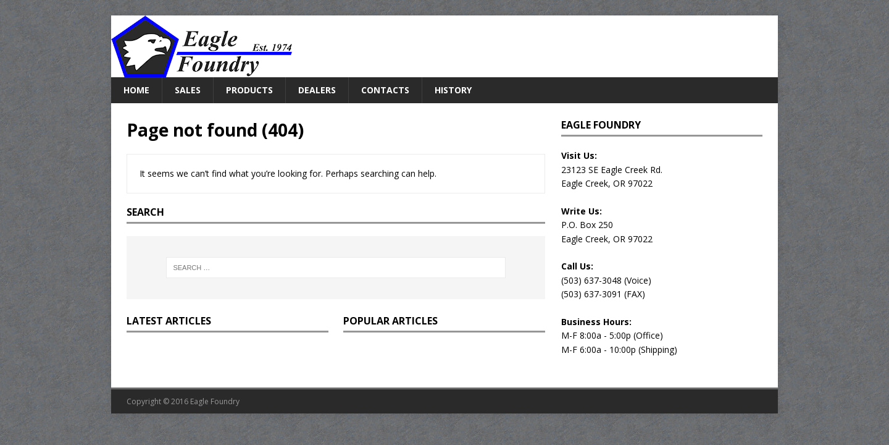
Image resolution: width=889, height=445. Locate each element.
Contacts (385, 90)
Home (136, 90)
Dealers (317, 90)
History (453, 90)
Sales (188, 90)
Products (249, 90)
